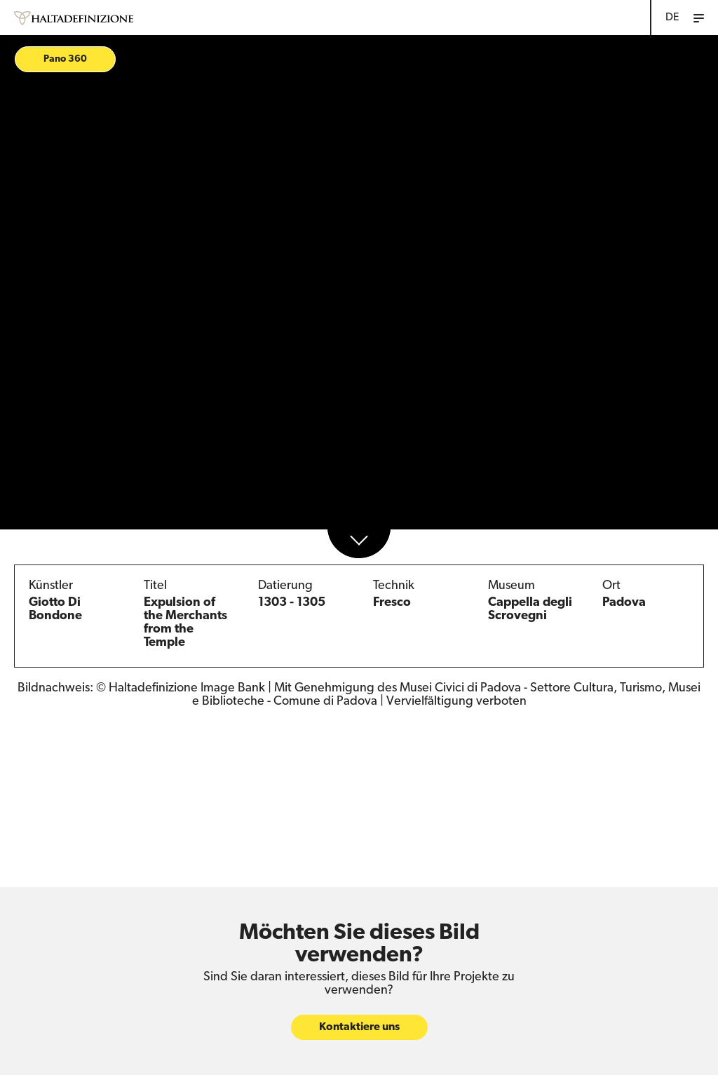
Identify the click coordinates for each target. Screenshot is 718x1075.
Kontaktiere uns (359, 1026)
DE (672, 17)
